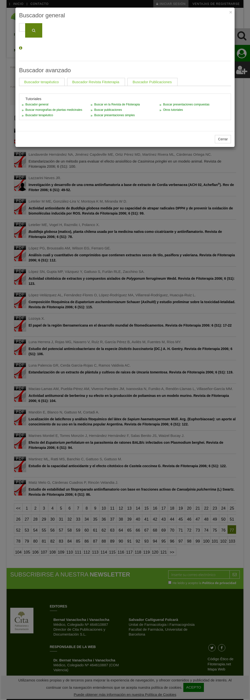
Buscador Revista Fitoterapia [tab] (95, 82)
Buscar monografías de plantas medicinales (53, 110)
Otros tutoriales (173, 110)
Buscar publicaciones (108, 110)
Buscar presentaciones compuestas (186, 104)
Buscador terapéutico (39, 115)
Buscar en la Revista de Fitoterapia (117, 104)
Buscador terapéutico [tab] (41, 82)
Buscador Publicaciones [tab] (152, 82)
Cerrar (223, 139)
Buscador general (36, 104)
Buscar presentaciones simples (114, 115)
